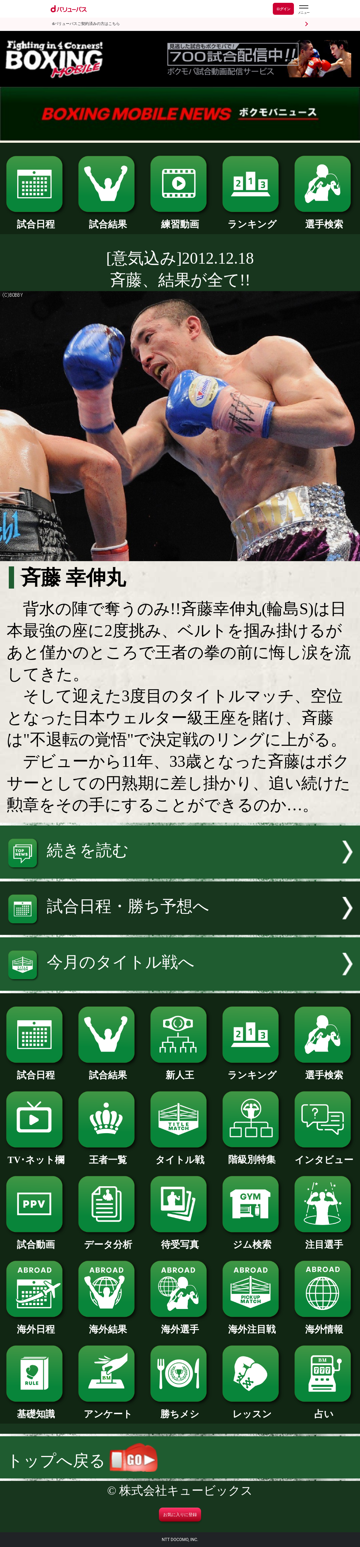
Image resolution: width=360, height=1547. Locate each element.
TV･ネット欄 (36, 1155)
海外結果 (108, 1325)
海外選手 (180, 1325)
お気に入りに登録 (180, 1514)
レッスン (252, 1409)
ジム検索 (252, 1240)
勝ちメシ (180, 1409)
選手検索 (324, 220)
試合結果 (108, 220)
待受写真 (180, 1240)
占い (324, 1409)
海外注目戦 (252, 1325)
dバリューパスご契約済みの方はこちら (86, 23)
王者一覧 (108, 1155)
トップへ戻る (82, 1461)
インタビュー (324, 1155)
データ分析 (108, 1240)
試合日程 (36, 220)
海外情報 (324, 1325)
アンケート (108, 1409)
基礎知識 (36, 1409)
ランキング (252, 220)
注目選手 (324, 1240)
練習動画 (180, 220)
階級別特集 (252, 1155)
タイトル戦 (180, 1155)
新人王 (180, 1070)
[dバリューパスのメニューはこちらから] (303, 9)
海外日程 (36, 1325)
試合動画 (36, 1240)
